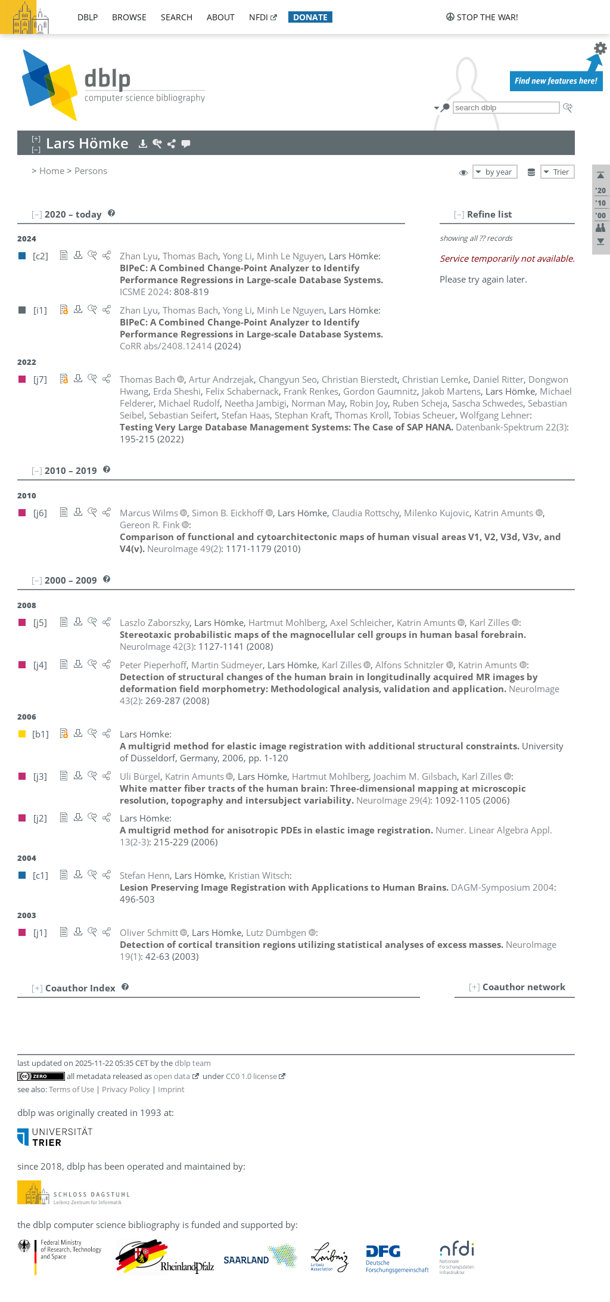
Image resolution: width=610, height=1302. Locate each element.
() (511, 427)
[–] (459, 214)
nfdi (258, 17)
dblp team (193, 1063)
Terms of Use (71, 1089)
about (221, 17)
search (176, 17)
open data (172, 1076)
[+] (474, 987)
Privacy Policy (126, 1089)
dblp (87, 17)
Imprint (171, 1089)
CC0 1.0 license (251, 1076)
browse (129, 17)
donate (310, 17)
